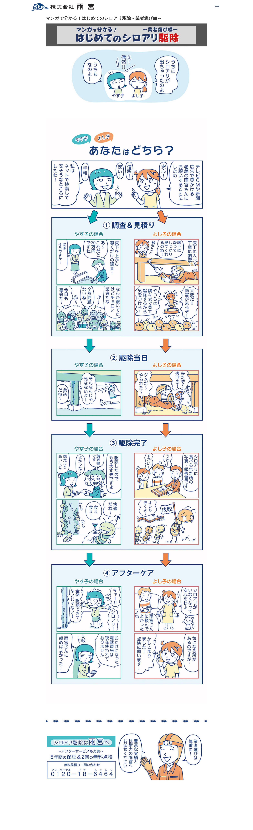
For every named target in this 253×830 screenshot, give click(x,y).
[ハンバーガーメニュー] (217, 7)
